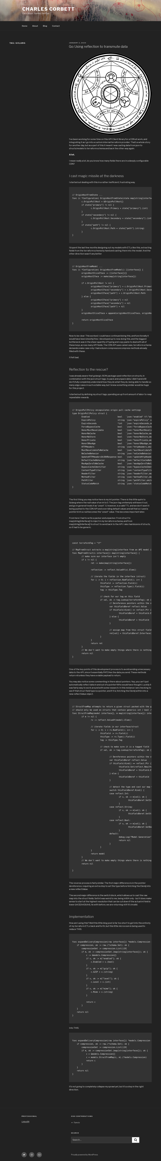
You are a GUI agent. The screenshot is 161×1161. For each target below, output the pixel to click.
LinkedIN (25, 1121)
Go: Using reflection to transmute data (98, 46)
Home (24, 26)
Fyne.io (77, 1122)
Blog (45, 26)
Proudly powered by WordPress (84, 1155)
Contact (56, 26)
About (35, 26)
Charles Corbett (48, 9)
